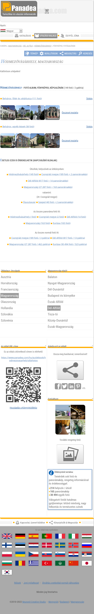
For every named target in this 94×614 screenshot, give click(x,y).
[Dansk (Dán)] (47, 545)
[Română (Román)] (20, 563)
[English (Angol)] (7, 536)
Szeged (55, 202)
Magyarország (15, 46)
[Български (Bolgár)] (7, 563)
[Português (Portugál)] (47, 536)
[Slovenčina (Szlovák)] (47, 554)
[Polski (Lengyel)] (7, 554)
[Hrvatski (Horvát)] (73, 554)
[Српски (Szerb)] (87, 554)
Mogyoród (53, 601)
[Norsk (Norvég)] (73, 545)
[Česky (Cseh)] (33, 554)
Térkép (89, 98)
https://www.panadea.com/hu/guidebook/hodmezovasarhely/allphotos (23, 359)
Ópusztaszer (29, 202)
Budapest (64, 601)
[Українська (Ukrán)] (20, 554)
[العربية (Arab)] (60, 563)
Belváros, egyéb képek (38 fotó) (18, 126)
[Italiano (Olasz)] (73, 536)
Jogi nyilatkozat (31, 582)
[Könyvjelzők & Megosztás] (70, 370)
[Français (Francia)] (60, 536)
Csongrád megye (64, 174)
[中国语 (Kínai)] (73, 563)
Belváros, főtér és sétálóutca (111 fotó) (22, 98)
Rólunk (17, 582)
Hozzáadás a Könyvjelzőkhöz (23, 407)
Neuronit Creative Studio (34, 601)
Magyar (10, 31)
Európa (61, 223)
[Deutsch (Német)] (20, 536)
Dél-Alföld (28, 46)
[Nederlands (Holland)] (33, 545)
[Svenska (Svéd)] (60, 545)
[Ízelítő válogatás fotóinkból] (70, 454)
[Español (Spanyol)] (33, 536)
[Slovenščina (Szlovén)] (60, 554)
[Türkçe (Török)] (47, 563)
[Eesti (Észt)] (20, 545)
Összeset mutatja (70, 112)
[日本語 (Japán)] (87, 563)
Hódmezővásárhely (43, 46)
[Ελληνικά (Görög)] (33, 563)
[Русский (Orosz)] (87, 545)
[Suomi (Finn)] (7, 545)
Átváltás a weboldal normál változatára (60, 582)
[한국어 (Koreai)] (7, 572)
